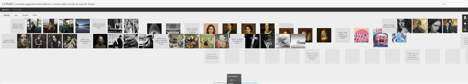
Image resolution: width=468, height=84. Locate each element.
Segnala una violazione (251, 82)
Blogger (241, 82)
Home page (17, 9)
